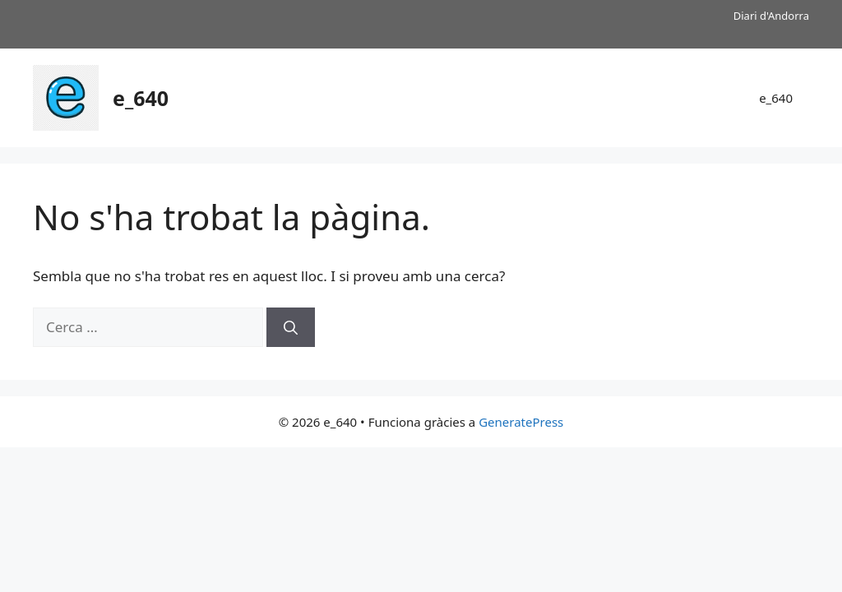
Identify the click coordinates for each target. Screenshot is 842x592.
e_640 (141, 98)
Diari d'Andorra (771, 15)
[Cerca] (290, 327)
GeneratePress (521, 422)
